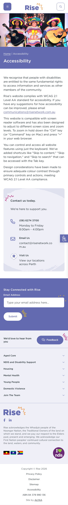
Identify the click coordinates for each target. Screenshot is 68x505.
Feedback (50, 339)
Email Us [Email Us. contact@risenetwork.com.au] (24, 238)
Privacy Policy (34, 474)
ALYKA (38, 500)
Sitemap (34, 484)
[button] (34, 355)
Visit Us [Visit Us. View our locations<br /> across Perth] (24, 255)
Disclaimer (34, 479)
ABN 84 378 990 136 (34, 495)
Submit (13, 316)
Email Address (11, 294)
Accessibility (34, 489)
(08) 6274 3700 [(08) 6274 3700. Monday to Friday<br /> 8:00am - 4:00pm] (29, 220)
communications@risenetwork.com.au (29, 112)
